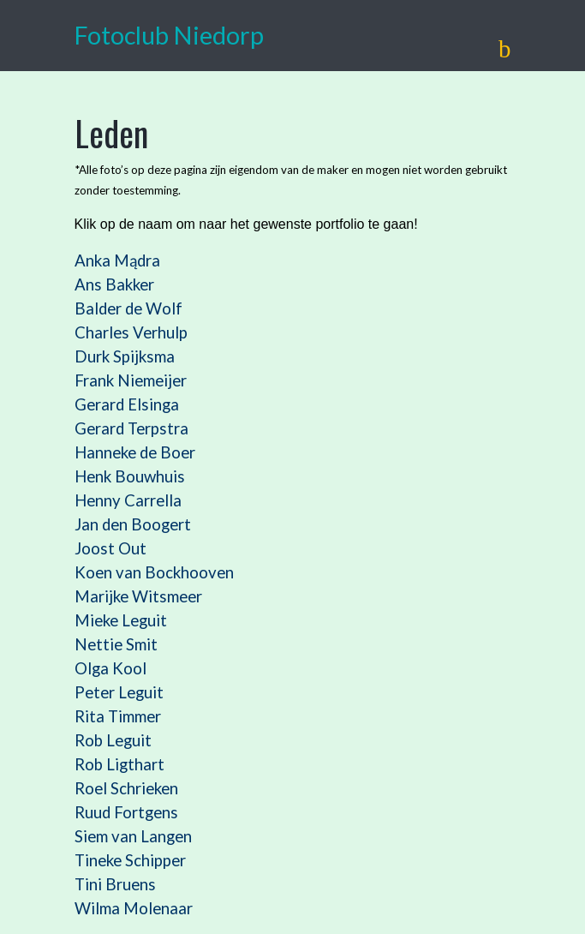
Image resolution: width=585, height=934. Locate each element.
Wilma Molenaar (134, 908)
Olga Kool (110, 668)
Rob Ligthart (119, 764)
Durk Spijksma (125, 356)
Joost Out (110, 548)
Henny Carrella (128, 500)
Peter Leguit (119, 692)
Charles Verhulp (131, 332)
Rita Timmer (118, 716)
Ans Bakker (114, 284)
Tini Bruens (117, 884)
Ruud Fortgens (126, 812)
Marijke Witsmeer (138, 596)
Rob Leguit (113, 740)
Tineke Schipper (130, 860)
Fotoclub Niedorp (169, 35)
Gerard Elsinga (127, 404)
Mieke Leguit (121, 620)
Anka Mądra (117, 260)
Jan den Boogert (133, 524)
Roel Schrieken (126, 788)
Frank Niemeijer (131, 380)
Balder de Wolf (128, 308)
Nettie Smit (116, 644)
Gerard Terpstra (131, 428)
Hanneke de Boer (135, 452)
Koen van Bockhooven (154, 572)
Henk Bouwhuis (130, 476)
